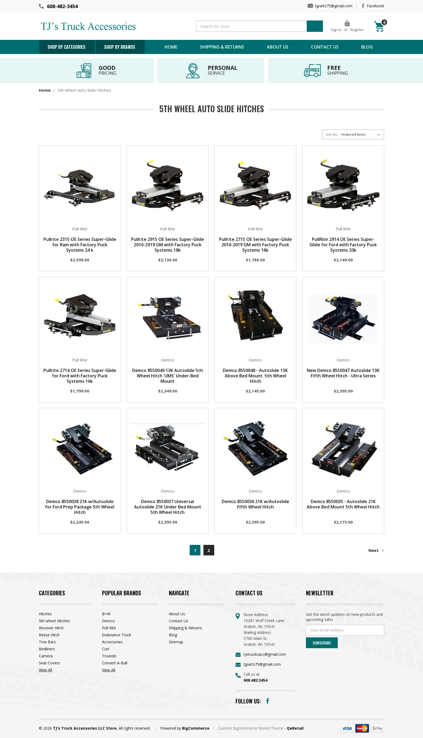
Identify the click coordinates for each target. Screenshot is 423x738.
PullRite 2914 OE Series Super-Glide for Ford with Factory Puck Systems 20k (343, 244)
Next (376, 551)
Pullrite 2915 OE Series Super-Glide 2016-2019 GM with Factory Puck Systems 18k (167, 244)
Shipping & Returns (222, 47)
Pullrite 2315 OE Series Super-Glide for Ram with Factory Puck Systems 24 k (79, 244)
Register (357, 29)
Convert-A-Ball (114, 662)
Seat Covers (49, 662)
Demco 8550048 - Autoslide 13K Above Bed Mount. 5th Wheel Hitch (255, 375)
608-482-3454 (62, 6)
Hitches (45, 613)
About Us (277, 47)
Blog (367, 47)
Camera (46, 655)
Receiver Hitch (51, 627)
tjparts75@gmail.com (333, 5)
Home (171, 47)
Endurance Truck (116, 634)
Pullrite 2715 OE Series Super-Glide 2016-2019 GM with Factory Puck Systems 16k (255, 244)
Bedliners (47, 648)
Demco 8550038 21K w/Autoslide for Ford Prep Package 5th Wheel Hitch (79, 506)
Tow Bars (47, 641)
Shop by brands (119, 47)
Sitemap (176, 641)
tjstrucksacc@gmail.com (265, 654)
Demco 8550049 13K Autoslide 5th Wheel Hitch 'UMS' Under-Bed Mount (167, 375)
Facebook (375, 5)
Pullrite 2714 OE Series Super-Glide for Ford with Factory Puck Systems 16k (79, 375)
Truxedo (109, 655)
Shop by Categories (66, 47)
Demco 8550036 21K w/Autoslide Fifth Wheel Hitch (255, 504)
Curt (105, 648)
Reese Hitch (49, 634)
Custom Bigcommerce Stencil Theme (251, 728)
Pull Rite (109, 627)
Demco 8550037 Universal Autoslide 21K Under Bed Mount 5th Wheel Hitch (167, 506)
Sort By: (332, 134)
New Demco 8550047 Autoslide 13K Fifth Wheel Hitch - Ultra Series (343, 373)
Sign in (336, 29)
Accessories (112, 641)
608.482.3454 (255, 680)
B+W (106, 613)
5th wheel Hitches (54, 620)
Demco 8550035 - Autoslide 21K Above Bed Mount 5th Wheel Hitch (343, 504)
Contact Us (325, 47)
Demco (108, 620)
